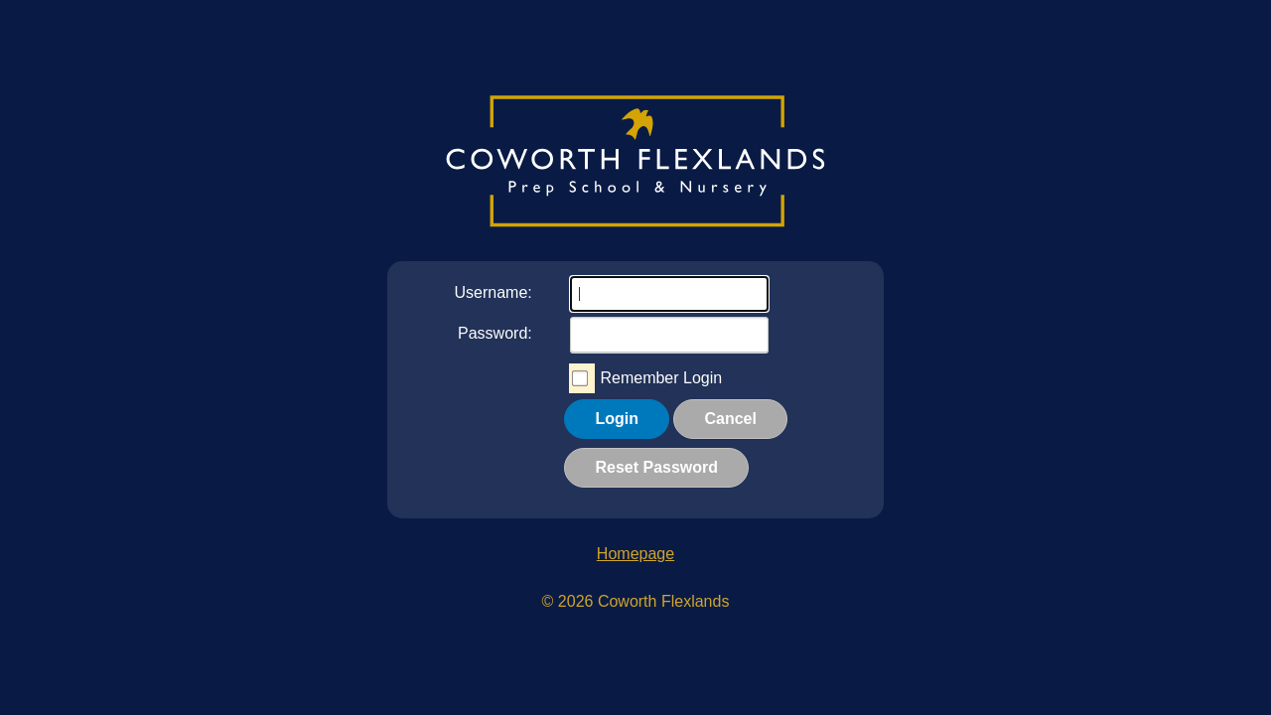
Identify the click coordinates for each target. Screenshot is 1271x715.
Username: (493, 292)
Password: (495, 333)
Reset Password (656, 467)
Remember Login (661, 377)
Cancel (730, 418)
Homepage (635, 553)
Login (616, 418)
